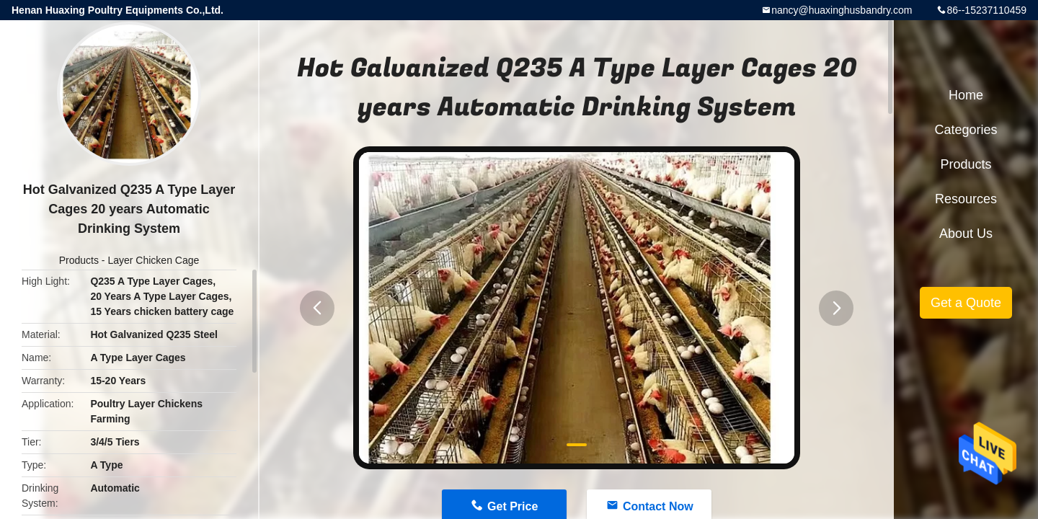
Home (966, 95)
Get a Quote (966, 303)
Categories (965, 130)
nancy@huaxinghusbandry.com (841, 10)
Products (79, 260)
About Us (966, 233)
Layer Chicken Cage (153, 260)
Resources (966, 199)
